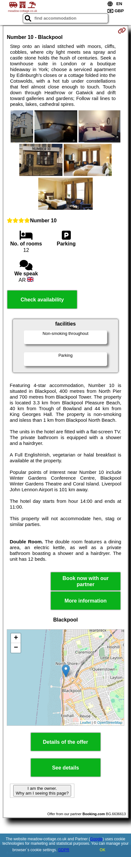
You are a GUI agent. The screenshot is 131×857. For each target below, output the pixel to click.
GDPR (64, 850)
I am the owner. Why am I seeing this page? (42, 791)
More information (86, 601)
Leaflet (85, 722)
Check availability (42, 299)
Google (96, 839)
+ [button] (16, 638)
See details (65, 767)
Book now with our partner (85, 581)
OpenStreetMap (109, 722)
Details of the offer (65, 742)
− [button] (16, 648)
